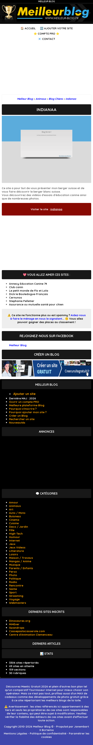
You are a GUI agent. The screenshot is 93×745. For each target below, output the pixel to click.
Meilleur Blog (46, 1)
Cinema (14, 519)
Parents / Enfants (21, 568)
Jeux (12, 544)
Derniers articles (46, 643)
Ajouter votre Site (58, 28)
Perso (13, 571)
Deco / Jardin (18, 526)
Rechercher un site (22, 419)
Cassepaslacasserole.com (27, 631)
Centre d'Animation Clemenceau (30, 634)
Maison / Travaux (21, 558)
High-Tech (16, 533)
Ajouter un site (24, 394)
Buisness (15, 516)
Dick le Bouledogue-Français (28, 294)
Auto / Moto (17, 513)
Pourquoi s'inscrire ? (23, 408)
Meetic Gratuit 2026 (34, 686)
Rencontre (16, 585)
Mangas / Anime (20, 561)
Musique (14, 564)
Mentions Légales (15, 733)
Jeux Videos (17, 547)
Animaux (15, 506)
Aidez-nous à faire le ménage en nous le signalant (48, 316)
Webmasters (17, 602)
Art (11, 509)
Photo (13, 575)
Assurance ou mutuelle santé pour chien (36, 304)
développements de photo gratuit (56, 697)
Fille (11, 530)
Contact (48, 39)
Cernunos (15, 297)
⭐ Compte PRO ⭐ (46, 33)
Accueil (30, 28)
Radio (13, 582)
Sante (13, 589)
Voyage (14, 599)
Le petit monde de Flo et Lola (28, 290)
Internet (14, 540)
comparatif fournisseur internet (34, 690)
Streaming (16, 596)
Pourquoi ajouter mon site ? (27, 412)
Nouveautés (17, 422)
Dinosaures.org (19, 621)
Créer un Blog (18, 415)
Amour (13, 502)
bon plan (77, 686)
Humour (14, 537)
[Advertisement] (46, 68)
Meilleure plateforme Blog (26, 405)
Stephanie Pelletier (21, 301)
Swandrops (16, 627)
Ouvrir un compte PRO (24, 402)
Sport (13, 592)
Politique (15, 578)
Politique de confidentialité (48, 733)
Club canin (16, 287)
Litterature (16, 551)
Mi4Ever (14, 624)
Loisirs (13, 554)
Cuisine (14, 523)
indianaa (56, 209)
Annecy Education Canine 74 (28, 283)
